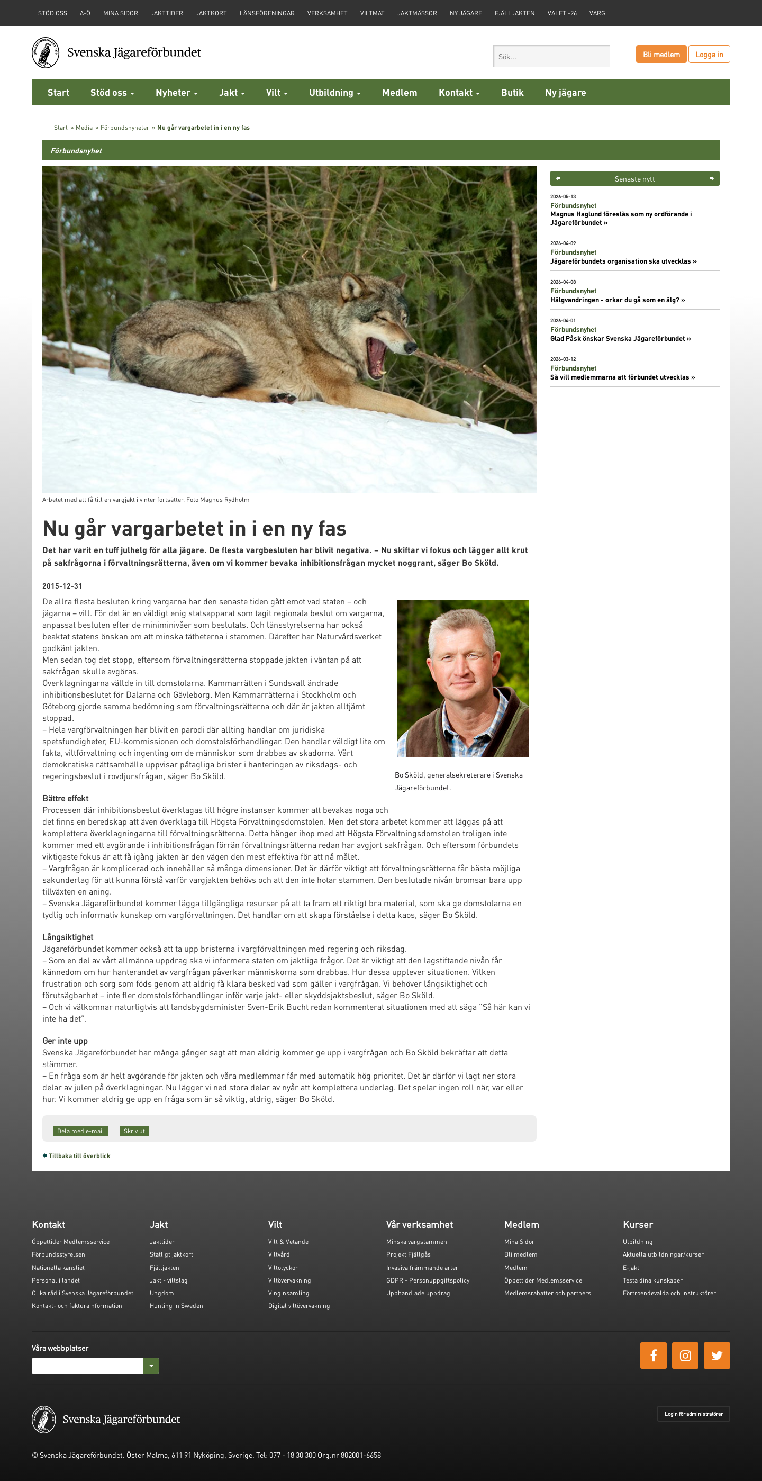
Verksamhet (327, 13)
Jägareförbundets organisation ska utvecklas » (623, 261)
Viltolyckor (283, 1267)
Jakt (232, 92)
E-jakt (631, 1267)
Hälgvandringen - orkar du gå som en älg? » (617, 299)
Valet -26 (562, 13)
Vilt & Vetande (288, 1241)
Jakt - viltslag (169, 1280)
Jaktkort (211, 13)
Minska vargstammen (416, 1241)
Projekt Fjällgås (408, 1254)
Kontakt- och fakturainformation (77, 1306)
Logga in (709, 54)
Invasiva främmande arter (422, 1267)
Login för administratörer (694, 1414)
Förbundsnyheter (125, 127)
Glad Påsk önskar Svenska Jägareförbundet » (620, 338)
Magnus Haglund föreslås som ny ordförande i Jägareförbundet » (621, 218)
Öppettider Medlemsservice (71, 1241)
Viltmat (372, 13)
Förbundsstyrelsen (58, 1254)
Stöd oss (112, 92)
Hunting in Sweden (176, 1306)
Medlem (400, 92)
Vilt (277, 92)
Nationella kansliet (58, 1267)
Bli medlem (661, 54)
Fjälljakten (515, 13)
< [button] (558, 178)
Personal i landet (56, 1280)
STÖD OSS (52, 13)
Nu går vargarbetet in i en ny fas (203, 127)
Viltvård (279, 1254)
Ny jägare (466, 13)
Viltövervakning (289, 1280)
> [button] (712, 178)
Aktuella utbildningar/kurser (663, 1254)
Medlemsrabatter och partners (547, 1293)
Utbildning (335, 92)
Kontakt (459, 92)
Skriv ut (134, 1131)
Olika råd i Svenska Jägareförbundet (82, 1293)
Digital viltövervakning (299, 1306)
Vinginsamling (289, 1293)
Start (58, 92)
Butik (512, 92)
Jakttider (167, 13)
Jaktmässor (417, 13)
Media (84, 127)
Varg (597, 13)
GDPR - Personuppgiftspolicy (427, 1280)
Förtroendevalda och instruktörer (669, 1293)
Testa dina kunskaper (653, 1280)
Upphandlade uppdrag (418, 1293)
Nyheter (177, 92)
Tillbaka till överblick (80, 1156)
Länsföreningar (267, 13)
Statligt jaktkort (171, 1254)
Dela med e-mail (80, 1131)
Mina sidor (120, 13)
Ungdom (162, 1293)
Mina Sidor (519, 1241)
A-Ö (85, 13)
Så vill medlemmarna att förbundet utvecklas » (622, 377)
